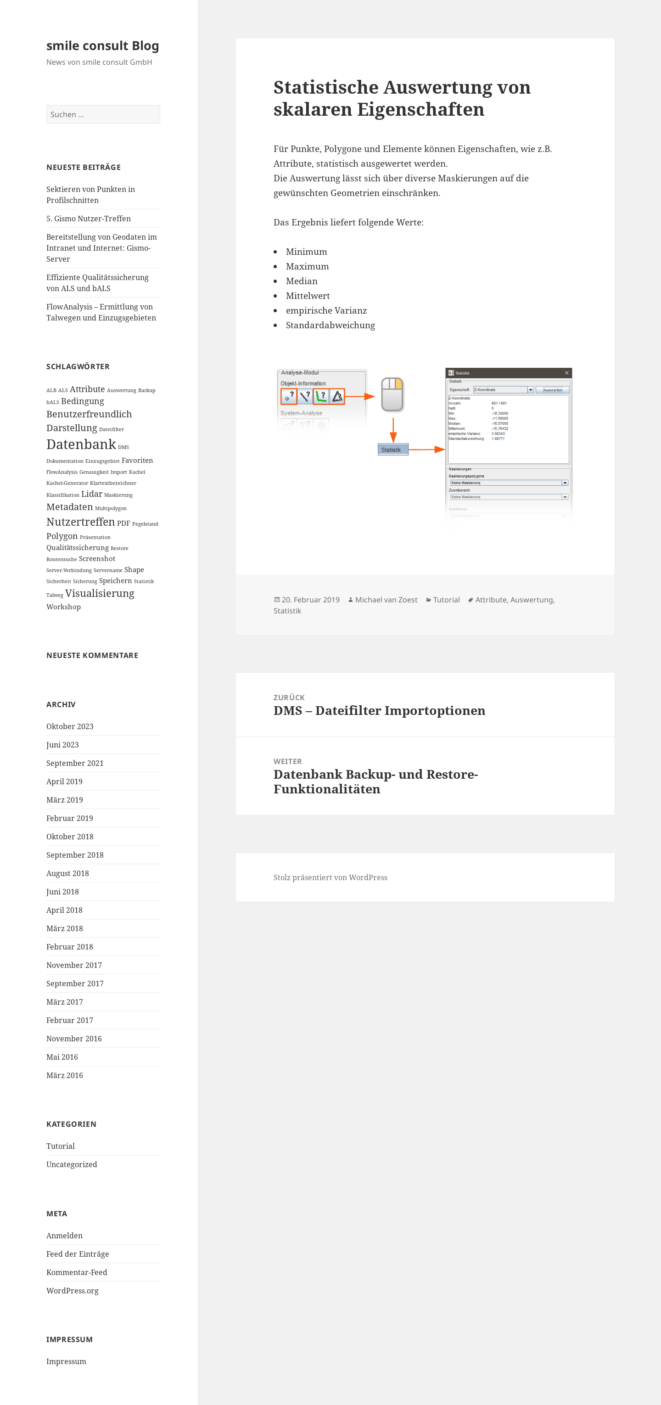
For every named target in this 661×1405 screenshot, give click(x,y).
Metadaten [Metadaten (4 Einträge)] (69, 506)
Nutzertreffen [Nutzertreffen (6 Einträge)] (80, 521)
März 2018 (64, 928)
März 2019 (64, 800)
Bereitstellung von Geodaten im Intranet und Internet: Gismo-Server (101, 248)
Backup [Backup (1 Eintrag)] (147, 390)
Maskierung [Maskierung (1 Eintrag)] (118, 495)
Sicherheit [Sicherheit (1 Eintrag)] (58, 581)
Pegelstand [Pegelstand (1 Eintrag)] (145, 524)
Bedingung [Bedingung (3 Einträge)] (82, 400)
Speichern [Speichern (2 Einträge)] (115, 580)
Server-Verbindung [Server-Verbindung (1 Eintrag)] (69, 570)
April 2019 (64, 781)
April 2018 (64, 910)
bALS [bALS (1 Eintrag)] (52, 402)
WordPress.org (72, 1291)
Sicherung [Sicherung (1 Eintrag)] (85, 581)
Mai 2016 (62, 1057)
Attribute (491, 600)
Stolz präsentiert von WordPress (330, 877)
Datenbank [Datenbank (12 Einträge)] (81, 444)
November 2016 (74, 1039)
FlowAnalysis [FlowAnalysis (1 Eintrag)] (62, 472)
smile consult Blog (102, 45)
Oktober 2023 (70, 726)
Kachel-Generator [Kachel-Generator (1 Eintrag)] (67, 483)
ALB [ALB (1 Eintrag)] (51, 390)
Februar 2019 (69, 818)
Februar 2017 (69, 1020)
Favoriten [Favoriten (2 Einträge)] (137, 460)
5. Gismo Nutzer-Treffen (88, 219)
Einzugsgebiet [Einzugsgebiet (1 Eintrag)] (102, 461)
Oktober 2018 (70, 837)
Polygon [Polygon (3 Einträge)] (62, 535)
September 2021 (75, 763)
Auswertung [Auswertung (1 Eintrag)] (121, 390)
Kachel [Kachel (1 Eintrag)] (137, 472)
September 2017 (75, 983)
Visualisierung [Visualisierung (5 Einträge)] (99, 593)
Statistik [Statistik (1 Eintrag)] (144, 581)
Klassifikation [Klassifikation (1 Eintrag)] (62, 495)
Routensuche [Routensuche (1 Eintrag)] (61, 559)
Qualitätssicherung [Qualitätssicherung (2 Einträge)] (77, 547)
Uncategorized (71, 1164)
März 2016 (64, 1075)
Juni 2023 (62, 745)
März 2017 (64, 1002)
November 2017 (74, 965)
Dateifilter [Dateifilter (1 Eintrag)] (111, 429)
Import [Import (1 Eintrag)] (119, 472)
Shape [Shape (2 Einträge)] (134, 569)
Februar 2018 (69, 947)
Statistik (288, 611)
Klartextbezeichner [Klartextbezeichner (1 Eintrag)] (113, 483)
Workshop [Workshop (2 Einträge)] (63, 606)
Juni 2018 (62, 892)
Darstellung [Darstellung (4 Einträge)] (71, 428)
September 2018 (75, 855)
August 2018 (67, 873)
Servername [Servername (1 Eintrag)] (108, 570)
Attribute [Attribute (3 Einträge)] (87, 388)
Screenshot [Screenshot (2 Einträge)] (97, 558)
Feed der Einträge (77, 1254)
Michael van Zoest (386, 600)
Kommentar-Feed (76, 1272)
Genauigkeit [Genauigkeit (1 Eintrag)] (94, 472)
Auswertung (531, 600)
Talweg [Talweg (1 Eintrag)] (54, 595)
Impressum (66, 1361)
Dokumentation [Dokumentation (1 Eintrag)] (65, 461)
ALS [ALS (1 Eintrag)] (63, 390)
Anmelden (64, 1236)
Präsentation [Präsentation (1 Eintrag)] (95, 537)
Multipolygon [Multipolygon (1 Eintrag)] (111, 508)
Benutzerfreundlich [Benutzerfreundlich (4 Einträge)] (89, 414)
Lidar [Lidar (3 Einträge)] (91, 493)
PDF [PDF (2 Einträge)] (123, 523)
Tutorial (60, 1146)
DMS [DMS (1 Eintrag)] (123, 447)
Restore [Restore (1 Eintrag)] (120, 548)
